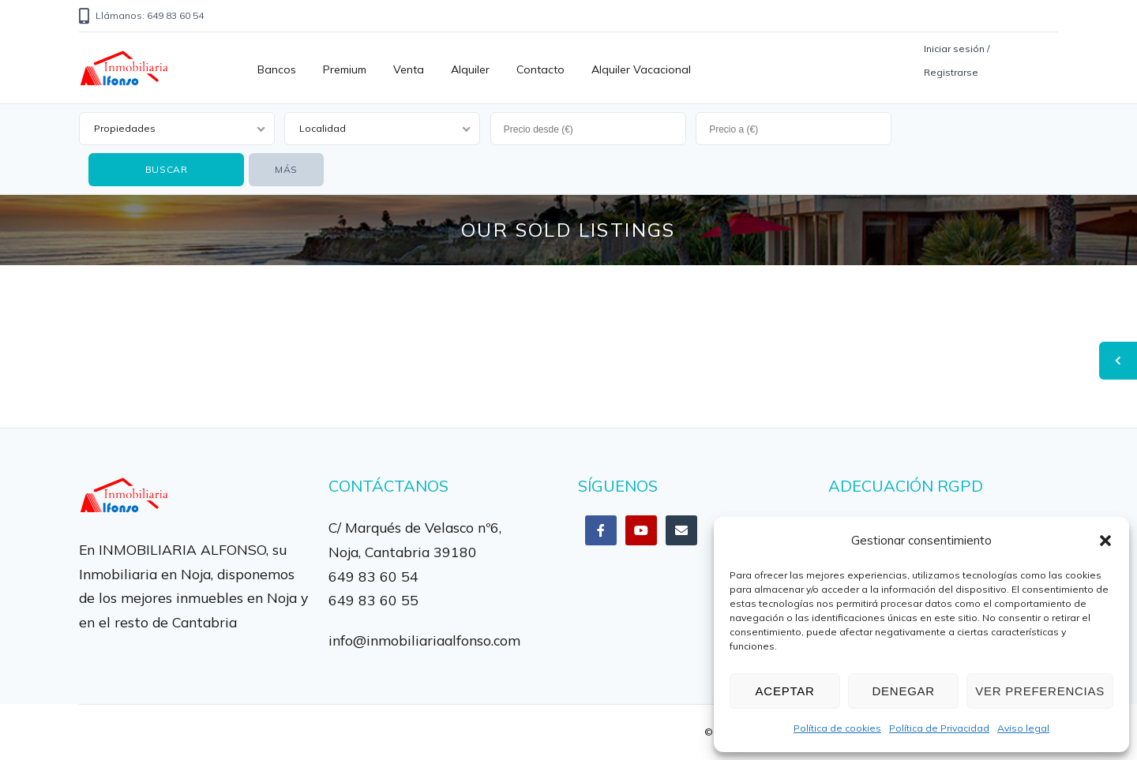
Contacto (540, 69)
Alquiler (470, 69)
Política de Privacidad (939, 728)
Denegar (903, 691)
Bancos (276, 69)
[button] (1105, 540)
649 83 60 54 (373, 576)
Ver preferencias (1040, 691)
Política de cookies (837, 728)
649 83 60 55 (373, 599)
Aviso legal (1023, 728)
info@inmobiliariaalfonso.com (424, 640)
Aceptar (785, 691)
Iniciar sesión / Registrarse (956, 60)
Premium (344, 69)
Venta (408, 69)
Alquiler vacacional (641, 69)
